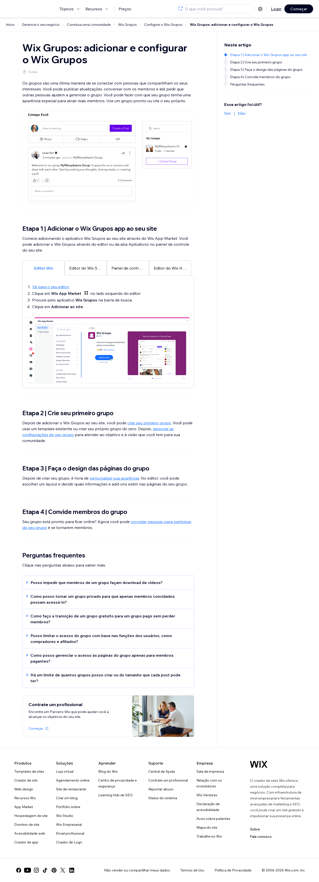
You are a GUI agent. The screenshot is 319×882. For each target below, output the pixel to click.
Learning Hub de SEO (115, 795)
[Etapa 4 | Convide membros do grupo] (266, 77)
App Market (23, 807)
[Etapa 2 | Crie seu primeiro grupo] (266, 62)
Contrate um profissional (168, 780)
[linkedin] (71, 870)
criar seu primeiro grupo (149, 422)
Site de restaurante (71, 789)
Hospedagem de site (31, 815)
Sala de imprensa (210, 771)
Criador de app (26, 842)
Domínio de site (26, 824)
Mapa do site (206, 827)
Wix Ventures (206, 795)
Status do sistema (162, 798)
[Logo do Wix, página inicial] (258, 764)
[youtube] (27, 870)
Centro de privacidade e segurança (117, 783)
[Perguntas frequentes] (266, 84)
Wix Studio (64, 815)
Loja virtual (64, 771)
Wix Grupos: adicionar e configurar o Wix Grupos (231, 24)
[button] (106, 582)
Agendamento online (73, 780)
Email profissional (70, 833)
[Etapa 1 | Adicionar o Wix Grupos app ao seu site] (266, 55)
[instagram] (36, 870)
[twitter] (62, 870)
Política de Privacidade (233, 870)
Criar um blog (67, 798)
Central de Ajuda (161, 771)
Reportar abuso (160, 789)
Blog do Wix (108, 771)
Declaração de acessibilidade (208, 807)
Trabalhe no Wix (209, 836)
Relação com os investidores (209, 783)
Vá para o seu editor (50, 286)
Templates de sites (29, 771)
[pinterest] (54, 870)
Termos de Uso (192, 870)
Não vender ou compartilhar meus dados (137, 870)
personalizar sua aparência (114, 478)
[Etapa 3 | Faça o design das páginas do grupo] (266, 69)
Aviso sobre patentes (213, 818)
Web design (23, 789)
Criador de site (26, 780)
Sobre (255, 829)
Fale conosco (261, 836)
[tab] (43, 267)
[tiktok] (45, 870)
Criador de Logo (69, 842)
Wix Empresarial (69, 824)
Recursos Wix (25, 798)
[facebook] (18, 870)
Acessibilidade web (29, 833)
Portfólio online (68, 807)
